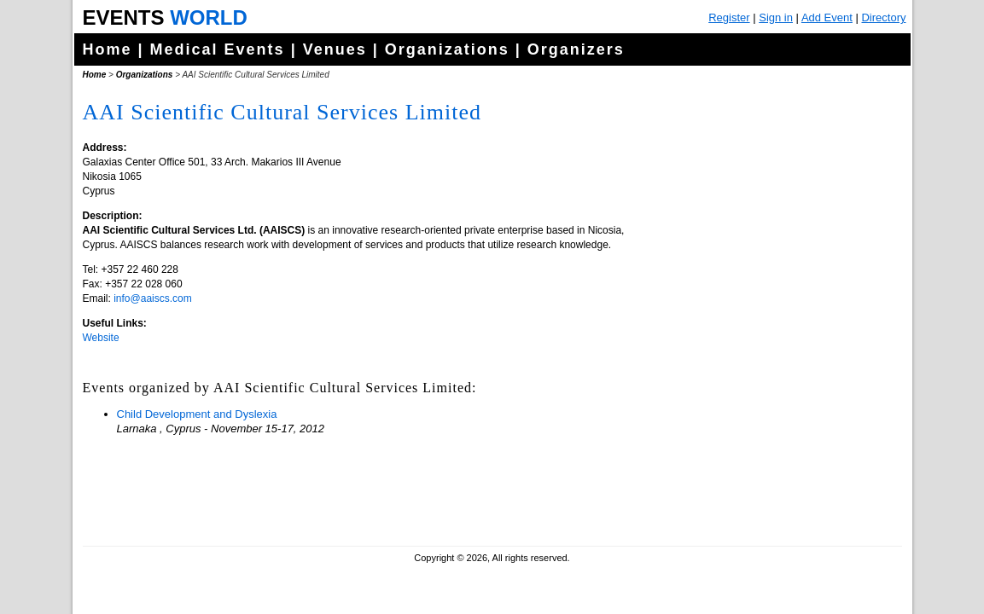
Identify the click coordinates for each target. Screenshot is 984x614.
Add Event (827, 17)
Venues (335, 49)
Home (107, 49)
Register (728, 17)
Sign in (776, 17)
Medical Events (217, 49)
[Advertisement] (770, 426)
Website (101, 338)
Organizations (447, 49)
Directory (883, 17)
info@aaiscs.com (153, 298)
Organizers (576, 49)
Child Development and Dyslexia (197, 414)
